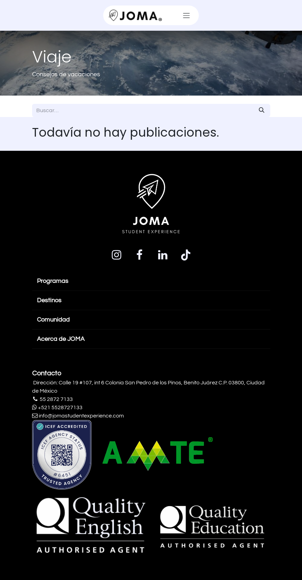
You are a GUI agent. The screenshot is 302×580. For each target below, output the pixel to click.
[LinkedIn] (163, 255)
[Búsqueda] (261, 110)
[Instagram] (116, 255)
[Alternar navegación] (186, 15)
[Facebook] (139, 255)
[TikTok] (186, 255)
